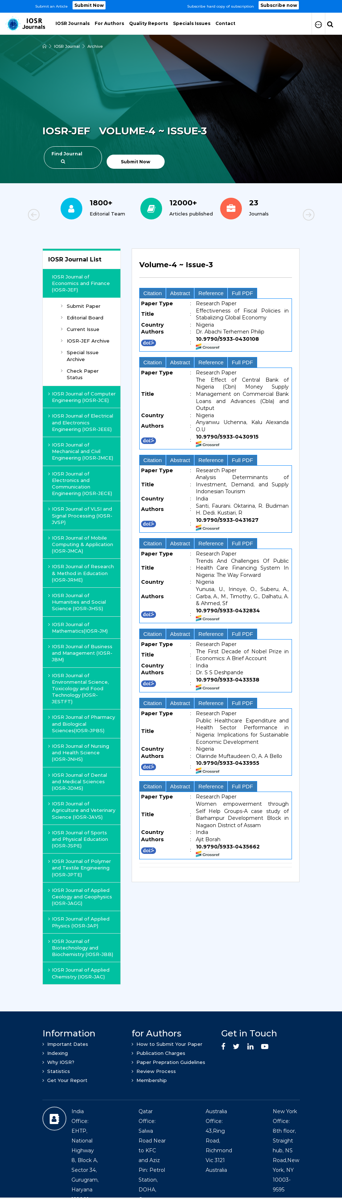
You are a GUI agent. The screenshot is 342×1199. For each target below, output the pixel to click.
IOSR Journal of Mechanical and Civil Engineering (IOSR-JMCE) (80, 451)
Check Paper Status (80, 374)
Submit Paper (80, 306)
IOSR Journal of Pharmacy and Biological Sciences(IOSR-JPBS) (81, 723)
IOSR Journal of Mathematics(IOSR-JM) (78, 627)
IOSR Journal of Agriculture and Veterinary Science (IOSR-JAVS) (81, 810)
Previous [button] (58, 216)
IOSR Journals (72, 23)
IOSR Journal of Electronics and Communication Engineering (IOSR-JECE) (80, 483)
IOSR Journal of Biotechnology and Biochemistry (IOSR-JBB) (80, 947)
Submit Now (89, 5)
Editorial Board (82, 317)
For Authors (109, 23)
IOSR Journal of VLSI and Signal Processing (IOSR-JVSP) (80, 515)
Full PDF (242, 293)
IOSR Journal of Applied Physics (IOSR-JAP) (79, 922)
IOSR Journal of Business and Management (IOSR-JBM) (80, 652)
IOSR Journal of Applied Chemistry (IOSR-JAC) (79, 973)
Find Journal (66, 157)
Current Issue (80, 329)
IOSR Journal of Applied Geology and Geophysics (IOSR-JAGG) (80, 896)
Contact (225, 23)
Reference (210, 293)
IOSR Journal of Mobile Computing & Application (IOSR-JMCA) (80, 544)
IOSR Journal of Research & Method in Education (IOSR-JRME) (81, 572)
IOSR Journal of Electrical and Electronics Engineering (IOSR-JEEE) (80, 422)
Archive (95, 46)
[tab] (215, 269)
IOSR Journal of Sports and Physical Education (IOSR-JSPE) (78, 839)
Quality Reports (148, 23)
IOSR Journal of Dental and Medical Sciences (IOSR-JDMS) (77, 781)
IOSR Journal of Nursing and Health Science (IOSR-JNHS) (78, 752)
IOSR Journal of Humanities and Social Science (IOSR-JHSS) (77, 601)
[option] (171, 6)
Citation (152, 293)
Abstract (180, 293)
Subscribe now (278, 5)
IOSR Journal (67, 46)
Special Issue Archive (80, 355)
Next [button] (283, 216)
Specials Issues (191, 23)
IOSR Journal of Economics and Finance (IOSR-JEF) (81, 283)
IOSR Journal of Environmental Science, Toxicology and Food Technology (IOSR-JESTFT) (78, 688)
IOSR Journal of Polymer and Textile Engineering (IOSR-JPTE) (79, 867)
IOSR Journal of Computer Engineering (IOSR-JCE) (82, 397)
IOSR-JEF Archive (85, 341)
